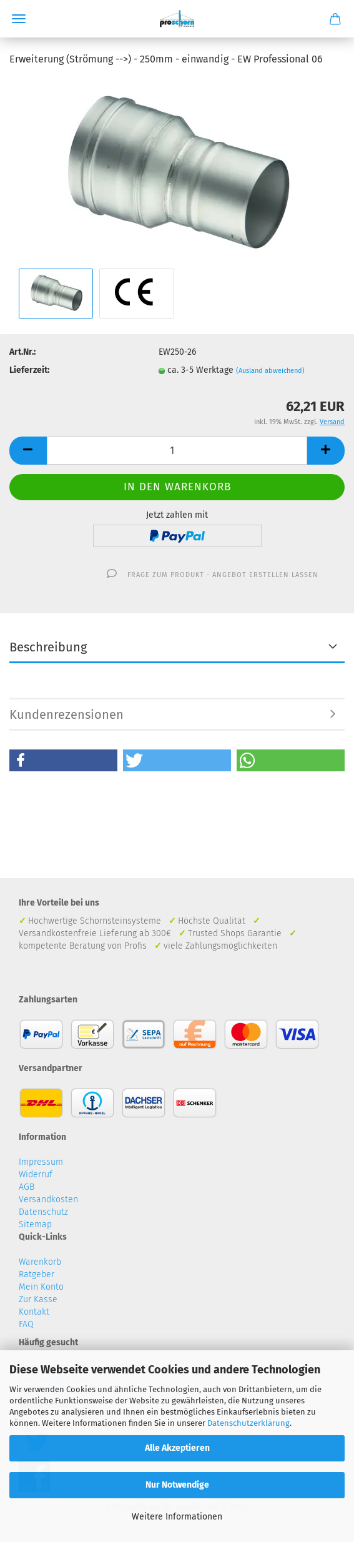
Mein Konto (41, 1287)
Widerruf (35, 1174)
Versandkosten (48, 1199)
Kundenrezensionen (66, 714)
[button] (63, 760)
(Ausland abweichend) (270, 371)
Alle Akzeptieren (177, 1448)
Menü (19, 18)
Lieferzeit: (29, 370)
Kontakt (34, 1312)
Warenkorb (40, 1262)
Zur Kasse (38, 1299)
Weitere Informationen (177, 1516)
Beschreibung (48, 647)
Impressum (41, 1162)
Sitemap (35, 1224)
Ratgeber (36, 1274)
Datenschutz (43, 1212)
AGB (26, 1187)
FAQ (26, 1324)
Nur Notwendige (177, 1485)
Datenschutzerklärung (248, 1423)
